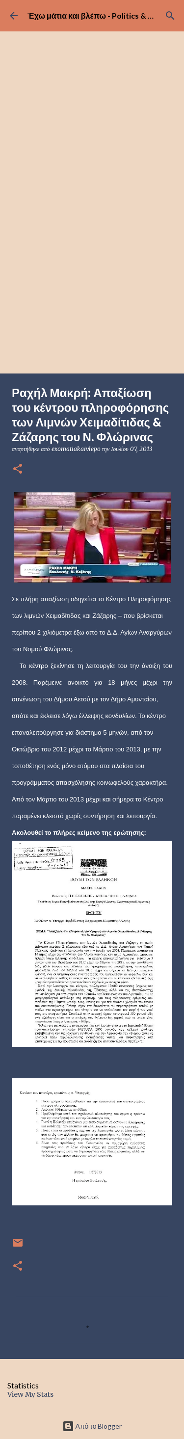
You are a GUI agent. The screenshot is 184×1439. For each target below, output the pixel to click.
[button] (18, 469)
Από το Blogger (92, 1426)
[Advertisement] (92, 277)
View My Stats (30, 1394)
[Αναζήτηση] (170, 15)
